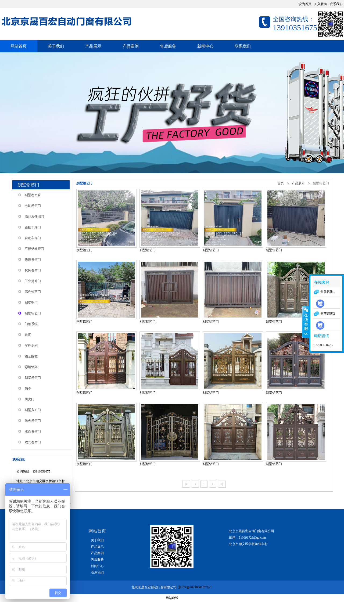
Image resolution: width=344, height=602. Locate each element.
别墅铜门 (31, 302)
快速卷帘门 (33, 259)
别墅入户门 (33, 410)
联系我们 (336, 4)
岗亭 (28, 388)
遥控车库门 (33, 227)
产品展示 (93, 46)
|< (186, 484)
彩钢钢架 (31, 367)
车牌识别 (31, 345)
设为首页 (305, 4)
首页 (280, 183)
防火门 (29, 399)
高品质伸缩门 (34, 216)
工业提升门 (33, 281)
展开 (305, 322)
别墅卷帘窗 (33, 195)
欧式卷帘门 (33, 442)
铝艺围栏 (31, 356)
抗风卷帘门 (33, 270)
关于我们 (56, 46)
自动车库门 (33, 238)
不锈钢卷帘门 (34, 249)
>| (222, 484)
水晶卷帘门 (33, 431)
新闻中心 (205, 46)
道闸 (28, 335)
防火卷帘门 (33, 421)
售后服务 (168, 46)
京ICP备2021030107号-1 (195, 587)
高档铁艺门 (33, 292)
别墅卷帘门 (33, 378)
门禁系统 (31, 324)
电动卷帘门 (33, 206)
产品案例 (131, 46)
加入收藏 (320, 4)
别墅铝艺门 (33, 313)
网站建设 (172, 598)
